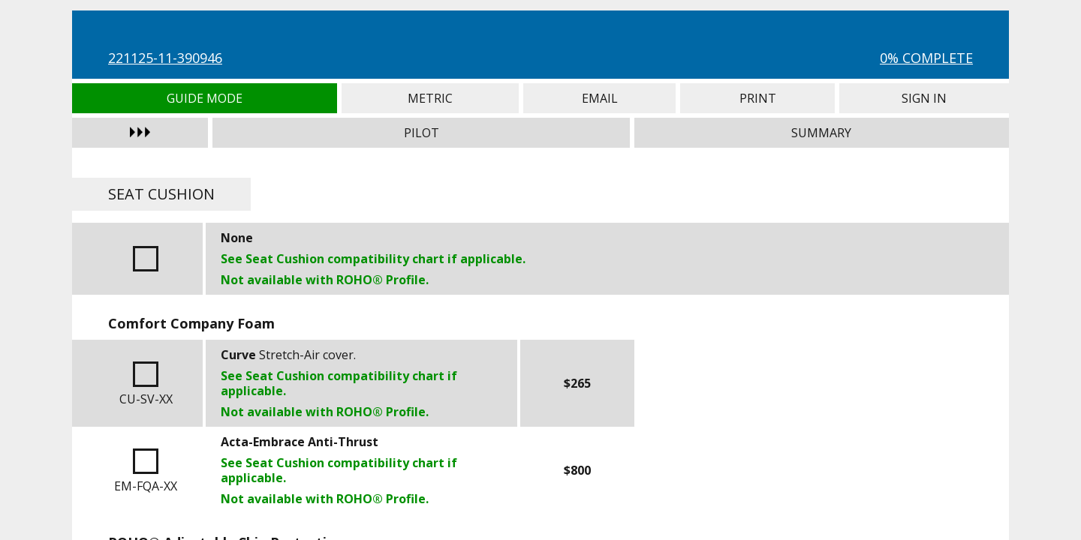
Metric (430, 98)
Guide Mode (204, 98)
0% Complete (926, 58)
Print (757, 98)
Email (599, 98)
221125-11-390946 (165, 58)
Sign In (924, 98)
